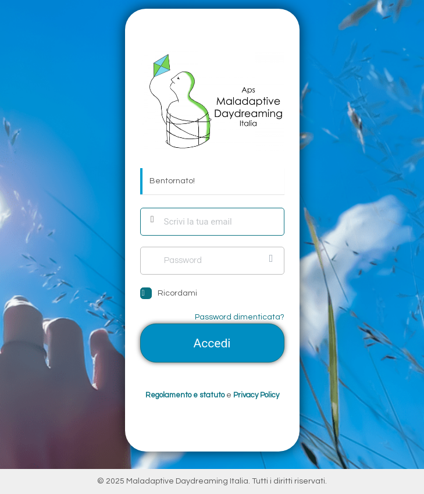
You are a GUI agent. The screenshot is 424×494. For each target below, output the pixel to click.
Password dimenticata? (239, 317)
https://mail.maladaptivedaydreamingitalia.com (212, 101)
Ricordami (177, 293)
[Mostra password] (272, 258)
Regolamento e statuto (185, 395)
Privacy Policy (256, 395)
